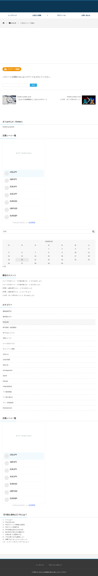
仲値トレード (7, 338)
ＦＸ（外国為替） (9, 402)
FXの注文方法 (10, 522)
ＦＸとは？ (9, 520)
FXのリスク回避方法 (12, 527)
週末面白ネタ (7, 316)
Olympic (5, 381)
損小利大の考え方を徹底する (14, 532)
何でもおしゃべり (9, 333)
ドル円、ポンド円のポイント (70, 99)
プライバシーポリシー (55, 565)
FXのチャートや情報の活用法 (15, 525)
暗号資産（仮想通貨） (10, 327)
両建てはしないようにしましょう (16, 539)
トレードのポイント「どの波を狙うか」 (15, 281)
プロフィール (61, 15)
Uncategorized (7, 370)
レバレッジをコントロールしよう (18, 542)
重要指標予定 (7, 311)
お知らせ (6, 354)
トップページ (12, 15)
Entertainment (7, 408)
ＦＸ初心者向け (8, 397)
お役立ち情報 (36, 15)
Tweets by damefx (8, 127)
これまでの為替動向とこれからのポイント (32, 99)
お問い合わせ (85, 15)
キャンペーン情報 (9, 349)
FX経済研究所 (7, 386)
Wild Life (5, 365)
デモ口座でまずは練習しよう (14, 537)
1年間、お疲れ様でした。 (10, 288)
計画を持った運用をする (13, 534)
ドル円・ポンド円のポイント (11, 295)
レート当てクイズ (9, 343)
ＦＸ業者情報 (7, 392)
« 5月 (4, 266)
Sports (5, 376)
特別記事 (6, 322)
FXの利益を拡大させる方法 (14, 530)
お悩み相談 (6, 359)
